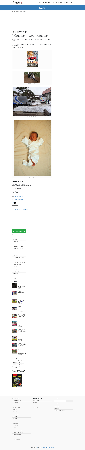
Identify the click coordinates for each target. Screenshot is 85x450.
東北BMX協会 (15, 416)
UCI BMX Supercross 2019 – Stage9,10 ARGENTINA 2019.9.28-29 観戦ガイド (22, 323)
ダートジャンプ (21, 360)
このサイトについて (36, 400)
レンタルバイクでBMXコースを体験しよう (19, 230)
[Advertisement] (32, 22)
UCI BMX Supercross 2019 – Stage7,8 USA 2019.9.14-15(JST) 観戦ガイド (22, 331)
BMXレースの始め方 (16, 237)
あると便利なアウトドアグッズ (19, 257)
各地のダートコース (17, 266)
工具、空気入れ (16, 255)
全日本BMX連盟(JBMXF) (17, 400)
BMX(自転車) (16, 241)
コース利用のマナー (17, 269)
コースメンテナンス (17, 271)
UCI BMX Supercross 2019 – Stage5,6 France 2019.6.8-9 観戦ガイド (22, 344)
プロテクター (16, 250)
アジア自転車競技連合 (16, 439)
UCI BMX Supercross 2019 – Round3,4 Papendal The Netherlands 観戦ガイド (22, 351)
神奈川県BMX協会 (16, 414)
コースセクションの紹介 (18, 264)
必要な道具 (15, 239)
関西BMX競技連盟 (16, 420)
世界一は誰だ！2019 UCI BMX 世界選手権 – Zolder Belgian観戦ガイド (22, 338)
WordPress (36, 447)
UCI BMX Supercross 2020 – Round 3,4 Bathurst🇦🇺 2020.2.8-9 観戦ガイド (21, 301)
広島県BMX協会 (15, 425)
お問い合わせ (35, 407)
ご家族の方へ (15, 276)
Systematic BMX (57, 408)
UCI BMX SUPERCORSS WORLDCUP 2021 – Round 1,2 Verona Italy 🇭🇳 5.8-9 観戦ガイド (22, 293)
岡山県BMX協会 (15, 423)
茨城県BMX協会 (15, 411)
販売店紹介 (15, 278)
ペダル (22, 365)
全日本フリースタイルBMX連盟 (18, 432)
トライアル (16, 362)
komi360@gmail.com (19, 196)
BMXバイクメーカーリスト (18, 246)
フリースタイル (16, 365)
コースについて (15, 259)
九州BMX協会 (15, 427)
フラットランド (20, 364)
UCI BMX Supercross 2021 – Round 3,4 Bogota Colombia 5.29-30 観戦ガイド (22, 285)
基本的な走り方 (15, 273)
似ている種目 (16, 367)
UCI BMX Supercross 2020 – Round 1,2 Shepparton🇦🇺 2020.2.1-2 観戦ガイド (22, 308)
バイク (21, 362)
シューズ (15, 360)
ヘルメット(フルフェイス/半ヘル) (19, 248)
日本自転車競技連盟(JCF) (17, 434)
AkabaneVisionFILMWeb (58, 406)
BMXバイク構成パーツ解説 (18, 243)
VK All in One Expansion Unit (49, 447)
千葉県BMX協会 (15, 402)
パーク (15, 364)
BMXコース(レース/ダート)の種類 (19, 262)
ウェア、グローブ (17, 253)
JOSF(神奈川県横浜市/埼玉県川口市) (19, 430)
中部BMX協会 (15, 418)
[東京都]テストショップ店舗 (21, 209)
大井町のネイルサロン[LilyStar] (59, 410)
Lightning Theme (42, 447)
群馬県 (15, 31)
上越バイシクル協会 (16, 407)
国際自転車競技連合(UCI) (17, 437)
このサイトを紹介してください (38, 404)
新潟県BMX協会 (15, 404)
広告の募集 (35, 402)
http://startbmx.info (19, 199)
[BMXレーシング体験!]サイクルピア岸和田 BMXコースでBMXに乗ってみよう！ (22, 316)
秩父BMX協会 (15, 409)
